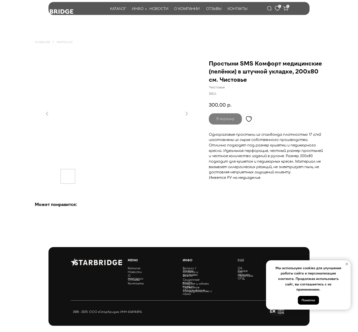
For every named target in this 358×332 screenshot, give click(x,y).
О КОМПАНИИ (187, 9)
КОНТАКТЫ (237, 9)
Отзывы (134, 279)
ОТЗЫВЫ (214, 9)
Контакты (136, 283)
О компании (135, 277)
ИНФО (138, 9)
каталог (65, 42)
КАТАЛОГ (118, 9)
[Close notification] (346, 264)
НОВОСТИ (158, 9)
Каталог (134, 268)
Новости (135, 272)
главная (42, 42)
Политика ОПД (245, 277)
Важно (188, 275)
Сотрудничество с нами (197, 292)
